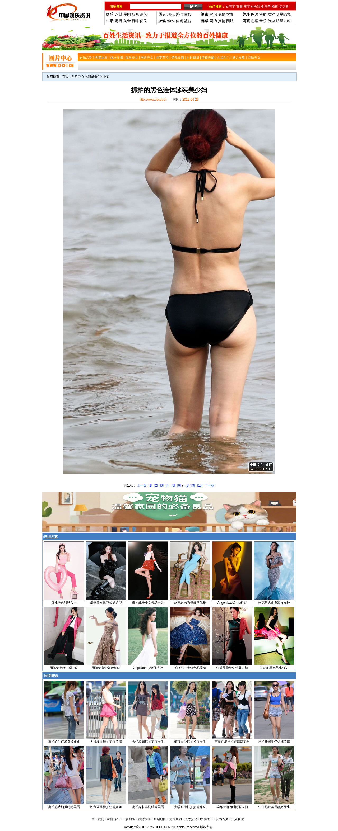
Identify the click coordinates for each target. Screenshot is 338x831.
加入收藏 (237, 819)
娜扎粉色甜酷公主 (64, 603)
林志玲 (255, 6)
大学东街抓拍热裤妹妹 (190, 807)
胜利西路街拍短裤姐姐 (106, 807)
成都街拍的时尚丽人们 (232, 807)
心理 (254, 21)
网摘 (213, 21)
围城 (230, 21)
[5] (173, 485)
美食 (127, 21)
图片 (254, 14)
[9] (193, 485)
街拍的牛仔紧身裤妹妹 (64, 742)
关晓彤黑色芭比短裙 (274, 668)
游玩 (118, 21)
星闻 (127, 14)
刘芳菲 (230, 6)
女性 (271, 14)
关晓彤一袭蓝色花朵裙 (190, 668)
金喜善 (266, 6)
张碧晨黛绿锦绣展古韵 (232, 668)
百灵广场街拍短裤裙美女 (232, 742)
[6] (179, 485)
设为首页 (222, 819)
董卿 (239, 6)
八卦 (118, 14)
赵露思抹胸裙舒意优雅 (190, 603)
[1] (150, 485)
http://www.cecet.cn (152, 99)
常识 (213, 14)
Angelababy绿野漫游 (148, 668)
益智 (187, 21)
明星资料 (283, 21)
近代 (179, 14)
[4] (167, 485)
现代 (171, 14)
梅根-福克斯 (280, 6)
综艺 (143, 14)
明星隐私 (283, 14)
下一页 (209, 485)
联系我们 (206, 819)
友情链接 (113, 819)
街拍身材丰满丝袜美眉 (148, 807)
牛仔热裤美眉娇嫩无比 (274, 807)
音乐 (263, 21)
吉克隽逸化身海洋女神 (274, 603)
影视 (135, 14)
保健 (221, 14)
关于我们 (97, 819)
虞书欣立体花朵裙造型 (106, 603)
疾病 (263, 14)
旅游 (271, 21)
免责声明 (175, 819)
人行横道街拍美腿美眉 (106, 742)
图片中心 (77, 76)
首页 (65, 76)
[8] (187, 485)
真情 (221, 21)
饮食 (230, 14)
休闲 (179, 21)
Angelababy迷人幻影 (232, 603)
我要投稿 (144, 819)
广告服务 (129, 819)
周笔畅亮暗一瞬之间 (64, 668)
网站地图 (160, 819)
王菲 (247, 6)
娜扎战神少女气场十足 (148, 603)
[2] (156, 485)
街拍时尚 (93, 76)
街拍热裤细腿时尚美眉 (64, 807)
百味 (135, 21)
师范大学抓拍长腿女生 (190, 742)
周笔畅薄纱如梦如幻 (106, 668)
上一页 (141, 485)
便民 (143, 21)
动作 (171, 21)
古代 (187, 14)
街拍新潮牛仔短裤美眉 (274, 742)
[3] (162, 485)
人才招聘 (191, 819)
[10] (199, 485)
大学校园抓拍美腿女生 (148, 742)
